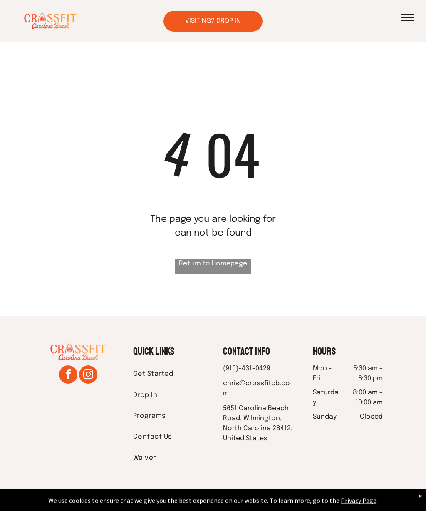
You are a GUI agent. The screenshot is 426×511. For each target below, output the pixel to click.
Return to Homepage (213, 263)
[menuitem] (168, 374)
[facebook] (68, 375)
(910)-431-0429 (246, 368)
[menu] (408, 17)
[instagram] (88, 375)
